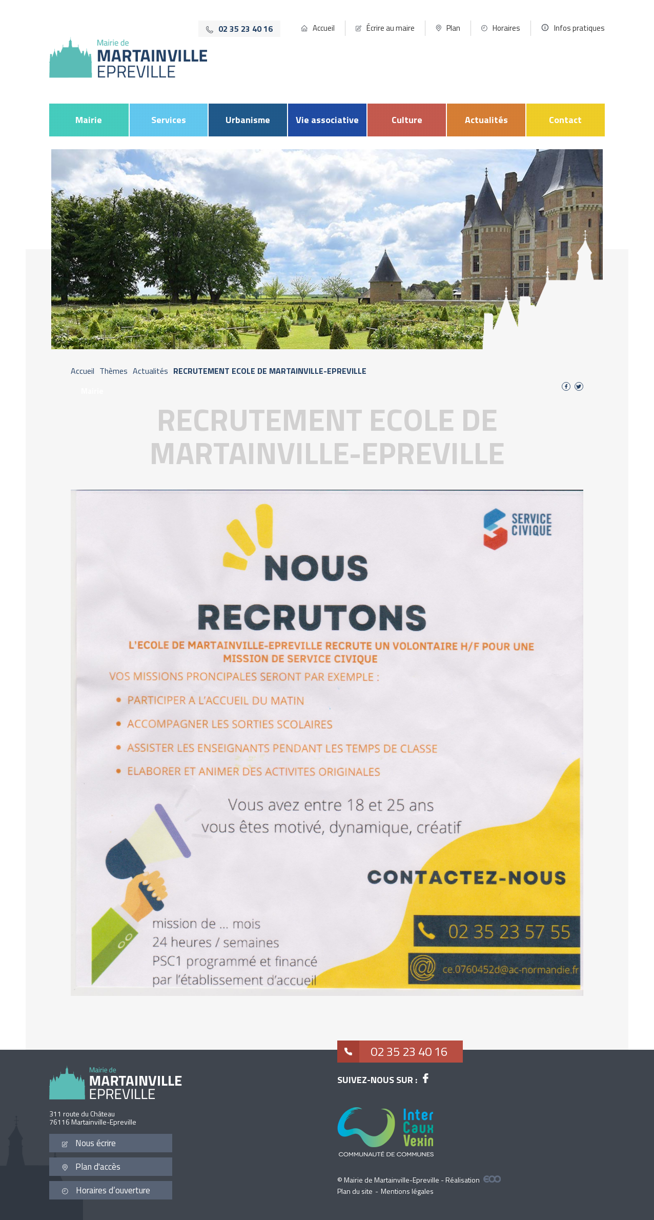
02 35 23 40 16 (392, 1052)
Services (168, 120)
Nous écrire (89, 1143)
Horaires (506, 28)
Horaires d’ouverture (106, 1190)
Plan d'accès (91, 1166)
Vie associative (327, 120)
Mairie (88, 120)
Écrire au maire (390, 28)
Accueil (324, 28)
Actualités (486, 120)
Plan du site (355, 1191)
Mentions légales (407, 1191)
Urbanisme (248, 120)
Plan (453, 28)
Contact (565, 120)
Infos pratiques (579, 28)
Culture (407, 120)
